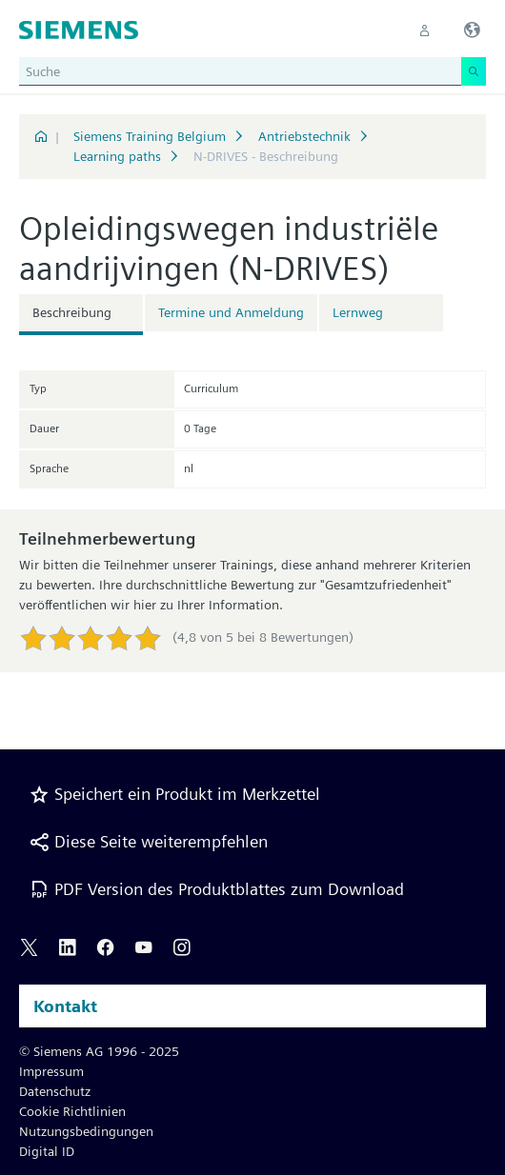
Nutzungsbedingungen (86, 1131)
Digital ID (46, 1151)
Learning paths (117, 156)
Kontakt (65, 1006)
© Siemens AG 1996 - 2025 (99, 1051)
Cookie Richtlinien (72, 1111)
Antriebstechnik (304, 136)
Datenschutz (55, 1091)
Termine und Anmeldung (231, 312)
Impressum (51, 1071)
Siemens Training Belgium (149, 136)
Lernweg (358, 312)
